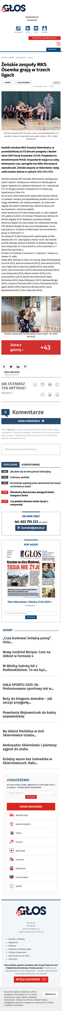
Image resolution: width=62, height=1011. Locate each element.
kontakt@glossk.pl (31, 527)
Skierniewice (32, 17)
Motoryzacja (18, 815)
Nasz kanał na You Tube (19, 956)
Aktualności (21, 58)
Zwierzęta (16, 868)
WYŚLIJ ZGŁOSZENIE (28, 979)
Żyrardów (32, 20)
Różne (15, 886)
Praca (14, 832)
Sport (30, 58)
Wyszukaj (53, 49)
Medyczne (16, 850)
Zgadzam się (51, 994)
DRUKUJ (57, 83)
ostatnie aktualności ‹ (12, 375)
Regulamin (13, 942)
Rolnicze (16, 859)
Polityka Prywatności (18, 952)
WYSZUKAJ (31, 617)
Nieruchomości (19, 824)
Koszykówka (23, 83)
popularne (10, 464)
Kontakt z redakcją (17, 939)
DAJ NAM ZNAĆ (31, 516)
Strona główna (7, 58)
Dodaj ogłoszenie (31, 806)
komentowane (31, 464)
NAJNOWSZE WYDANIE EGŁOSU (44, 38)
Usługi (15, 841)
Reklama (12, 946)
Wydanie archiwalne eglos (20, 949)
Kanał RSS (13, 959)
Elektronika (18, 877)
